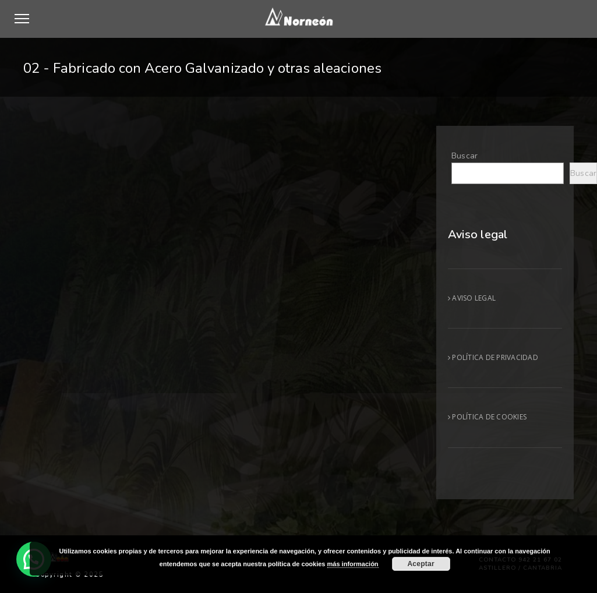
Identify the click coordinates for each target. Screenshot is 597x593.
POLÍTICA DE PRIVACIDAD (493, 357)
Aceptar (420, 564)
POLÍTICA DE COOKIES (487, 417)
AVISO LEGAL (472, 298)
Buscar (464, 155)
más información (353, 563)
